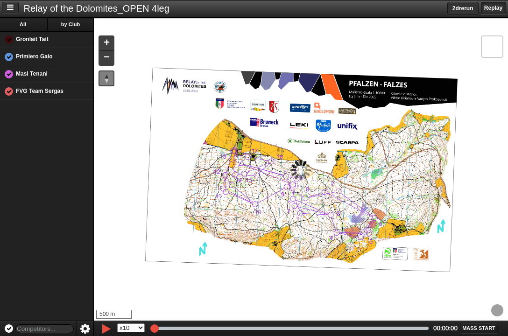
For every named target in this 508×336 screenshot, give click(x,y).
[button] (106, 43)
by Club (70, 24)
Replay (493, 8)
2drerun (462, 8)
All (23, 24)
